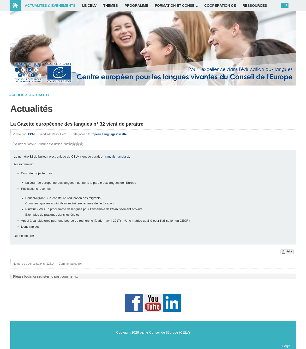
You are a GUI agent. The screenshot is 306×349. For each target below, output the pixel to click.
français (109, 156)
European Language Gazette (107, 134)
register (43, 276)
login (28, 276)
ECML (32, 134)
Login (286, 346)
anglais (123, 156)
